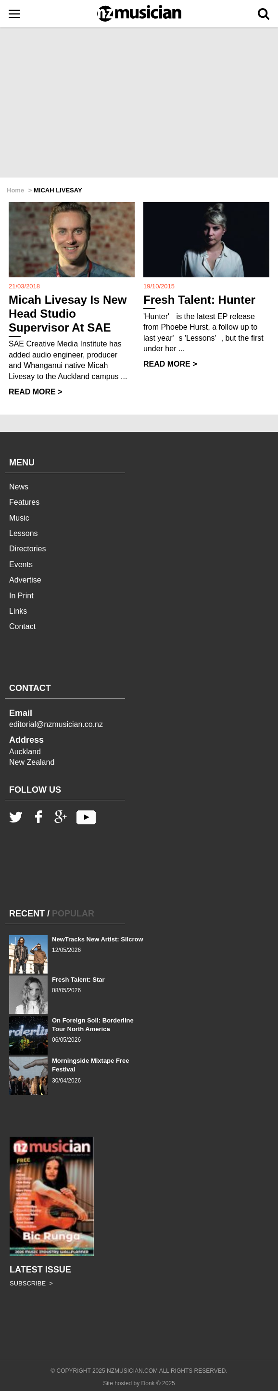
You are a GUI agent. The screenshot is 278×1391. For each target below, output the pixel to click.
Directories (27, 549)
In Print (21, 596)
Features (24, 502)
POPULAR (73, 913)
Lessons (23, 533)
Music (19, 518)
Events (21, 564)
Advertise (25, 580)
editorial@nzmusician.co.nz (56, 724)
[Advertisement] (139, 103)
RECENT (27, 913)
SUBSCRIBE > (31, 1283)
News (18, 487)
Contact (22, 626)
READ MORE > (36, 392)
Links (18, 611)
